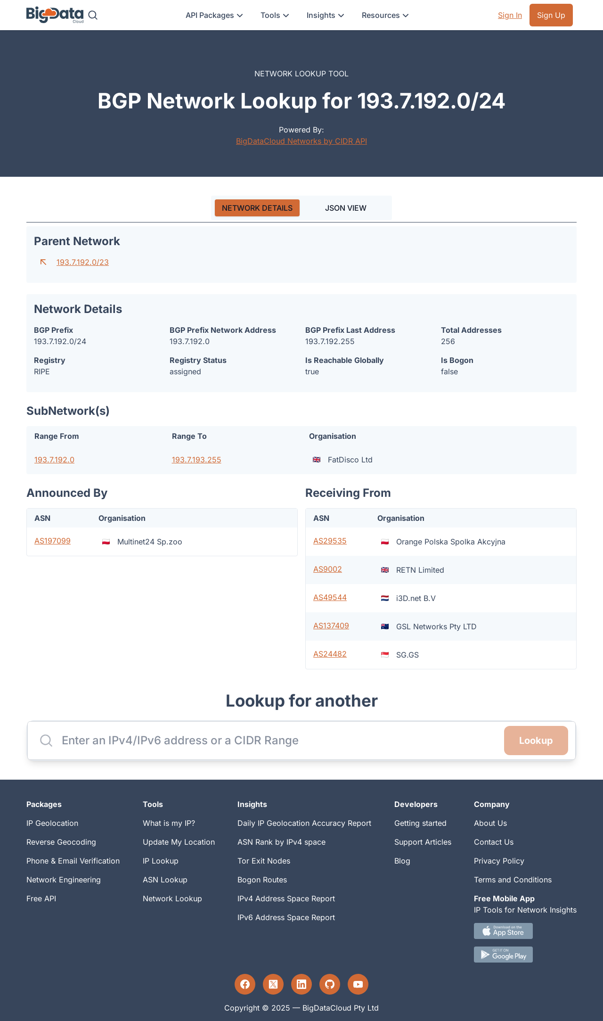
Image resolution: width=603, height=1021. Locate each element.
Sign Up (551, 15)
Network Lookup (172, 898)
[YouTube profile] (358, 984)
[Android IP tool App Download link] (525, 955)
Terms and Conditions (513, 879)
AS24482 (330, 654)
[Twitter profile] (273, 984)
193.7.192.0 (54, 459)
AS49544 (330, 597)
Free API (41, 898)
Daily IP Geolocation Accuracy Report (304, 823)
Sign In (510, 15)
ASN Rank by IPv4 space (281, 842)
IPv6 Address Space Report (286, 917)
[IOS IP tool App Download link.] (525, 931)
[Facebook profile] (245, 984)
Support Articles (422, 842)
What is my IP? (169, 823)
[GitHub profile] (329, 984)
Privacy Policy (499, 860)
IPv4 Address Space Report (286, 898)
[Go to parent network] (43, 262)
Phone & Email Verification (73, 860)
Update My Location (179, 842)
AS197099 (52, 540)
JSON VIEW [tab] (346, 208)
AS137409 (331, 625)
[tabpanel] (301, 447)
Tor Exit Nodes (263, 860)
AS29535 (330, 540)
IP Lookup (161, 860)
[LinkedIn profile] (301, 984)
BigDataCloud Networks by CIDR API (301, 141)
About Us (490, 823)
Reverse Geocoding (61, 842)
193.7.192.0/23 (83, 262)
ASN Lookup (165, 879)
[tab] (257, 207)
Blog (402, 860)
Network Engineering (63, 879)
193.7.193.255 (196, 459)
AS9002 (327, 569)
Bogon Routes (262, 879)
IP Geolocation (52, 823)
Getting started (420, 823)
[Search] (92, 15)
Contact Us (493, 842)
